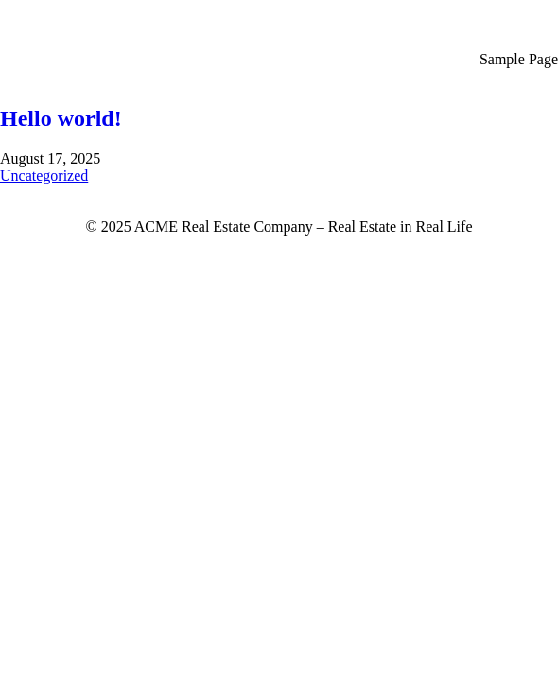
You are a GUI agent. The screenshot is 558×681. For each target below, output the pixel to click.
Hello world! (61, 118)
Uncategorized (44, 175)
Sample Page (519, 59)
